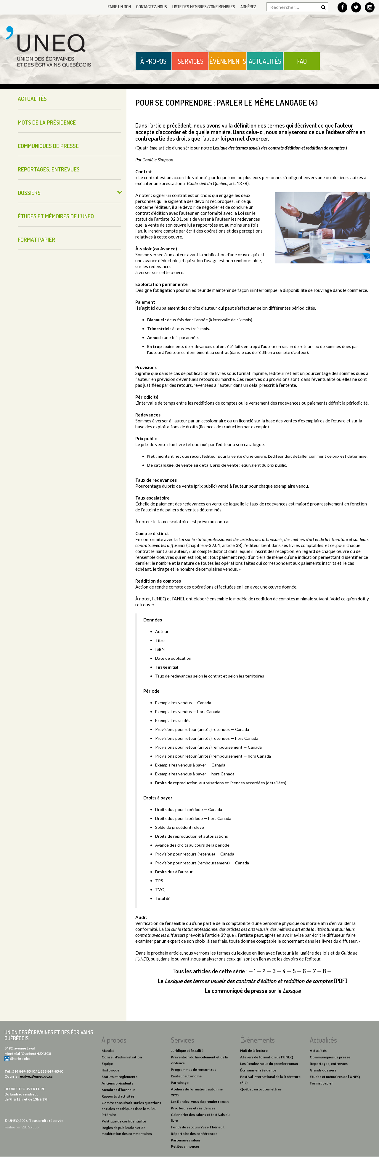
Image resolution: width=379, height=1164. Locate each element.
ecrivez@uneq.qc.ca (36, 1076)
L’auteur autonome (186, 1076)
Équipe (107, 1063)
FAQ (302, 61)
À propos (153, 61)
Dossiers (29, 192)
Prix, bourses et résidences (193, 1108)
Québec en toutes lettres (261, 1089)
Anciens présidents (117, 1083)
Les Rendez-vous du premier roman (200, 1101)
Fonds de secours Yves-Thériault (198, 1127)
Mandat (108, 1050)
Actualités (265, 61)
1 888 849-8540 (50, 1071)
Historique (110, 1070)
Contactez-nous (151, 6)
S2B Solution (31, 1127)
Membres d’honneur (118, 1089)
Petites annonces (185, 1146)
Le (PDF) (252, 981)
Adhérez (248, 6)
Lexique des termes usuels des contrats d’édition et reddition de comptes (279, 147)
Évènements (227, 61)
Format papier (36, 239)
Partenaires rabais (185, 1140)
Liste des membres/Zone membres (203, 6)
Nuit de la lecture (254, 1050)
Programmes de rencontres (193, 1069)
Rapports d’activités (118, 1096)
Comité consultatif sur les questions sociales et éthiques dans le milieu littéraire (131, 1109)
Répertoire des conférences (194, 1133)
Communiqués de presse (48, 146)
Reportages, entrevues (49, 169)
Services (190, 61)
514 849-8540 (23, 1071)
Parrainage (180, 1082)
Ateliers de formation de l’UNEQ (266, 1057)
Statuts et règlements (119, 1076)
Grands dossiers (323, 1070)
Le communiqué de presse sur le (253, 990)
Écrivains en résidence (258, 1070)
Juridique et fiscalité (187, 1050)
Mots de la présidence (47, 122)
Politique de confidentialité (124, 1121)
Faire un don (119, 6)
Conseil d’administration (122, 1057)
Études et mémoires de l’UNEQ (56, 216)
